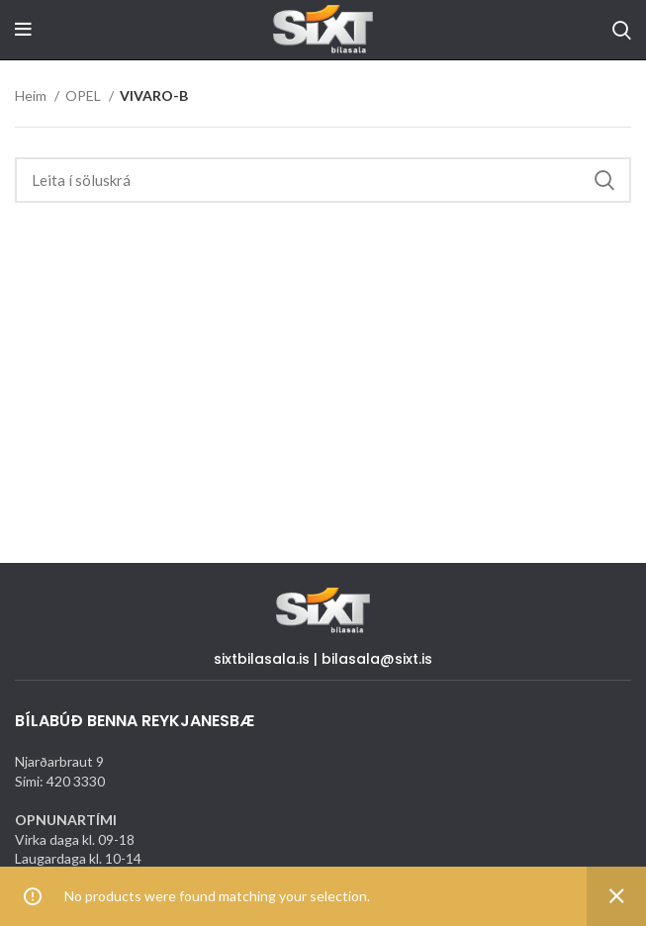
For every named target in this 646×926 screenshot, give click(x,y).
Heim (32, 95)
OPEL (84, 95)
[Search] (621, 29)
